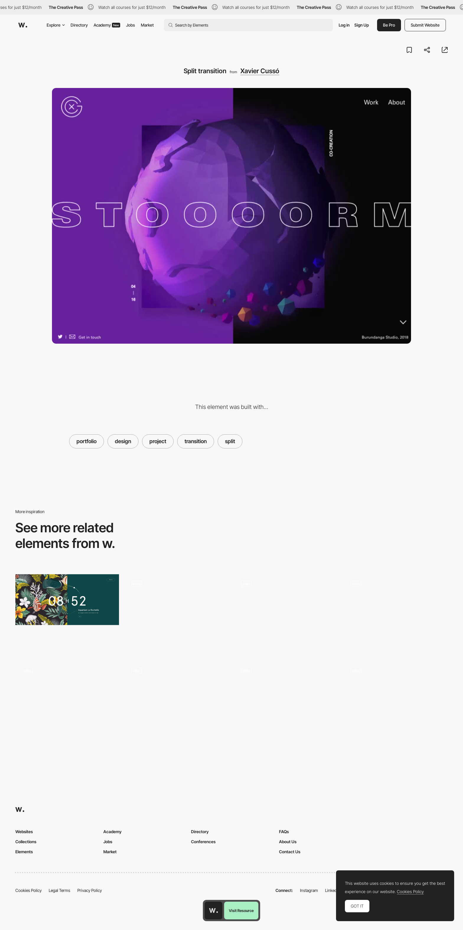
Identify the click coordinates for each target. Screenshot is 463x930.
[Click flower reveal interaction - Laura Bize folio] (67, 698)
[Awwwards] (22, 25)
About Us (287, 841)
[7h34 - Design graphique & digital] (67, 599)
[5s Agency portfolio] (396, 611)
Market (147, 24)
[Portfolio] (177, 699)
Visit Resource (241, 910)
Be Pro (389, 24)
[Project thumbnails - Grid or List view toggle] (286, 613)
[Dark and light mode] (396, 699)
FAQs (284, 831)
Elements (24, 851)
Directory (79, 24)
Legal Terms (59, 890)
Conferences (203, 841)
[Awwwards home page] (213, 910)
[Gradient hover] (177, 611)
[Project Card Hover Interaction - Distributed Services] (286, 699)
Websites (24, 831)
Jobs (130, 24)
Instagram (309, 890)
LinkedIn (332, 890)
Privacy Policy (89, 890)
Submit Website (425, 24)
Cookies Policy (28, 890)
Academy (107, 24)
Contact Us (289, 851)
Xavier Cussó (259, 71)
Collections (25, 841)
